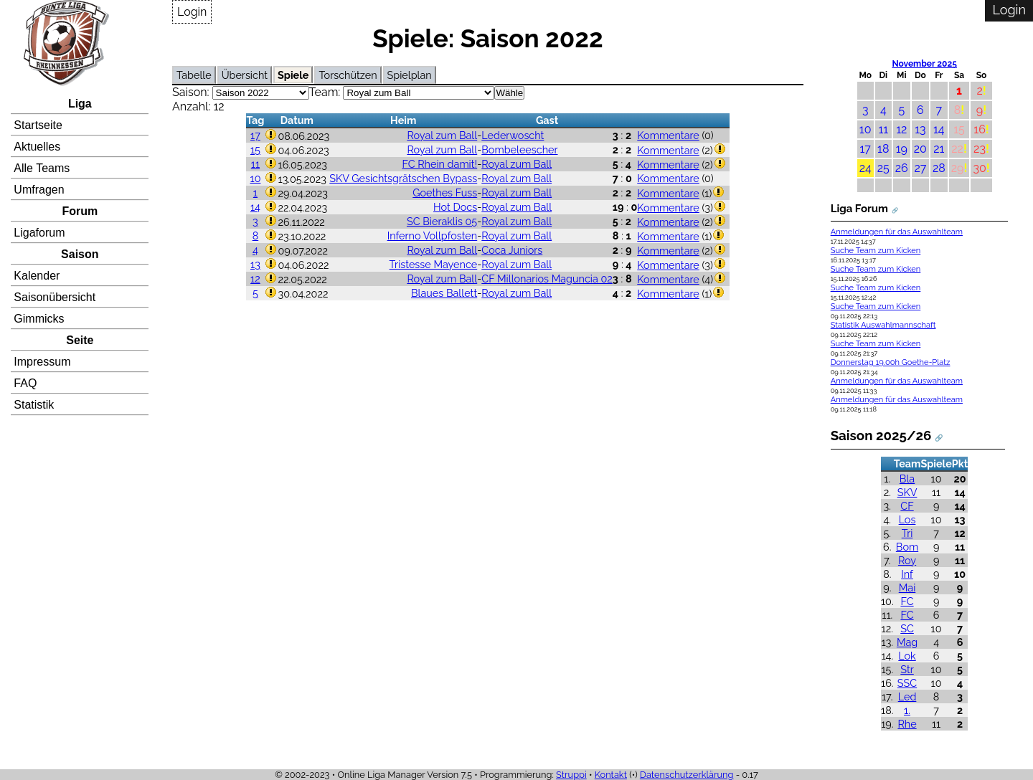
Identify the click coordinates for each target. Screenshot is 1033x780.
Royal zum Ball (442, 135)
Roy (907, 560)
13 (255, 264)
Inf (907, 574)
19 (901, 149)
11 (255, 164)
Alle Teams (42, 168)
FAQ (25, 383)
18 (883, 149)
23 (979, 149)
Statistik (34, 405)
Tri (907, 533)
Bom (907, 547)
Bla (907, 478)
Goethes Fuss (444, 192)
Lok (906, 656)
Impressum (42, 362)
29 (957, 168)
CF (906, 506)
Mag (907, 642)
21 (938, 149)
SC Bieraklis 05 (442, 221)
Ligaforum (39, 233)
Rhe (906, 724)
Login (192, 12)
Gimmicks (39, 319)
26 (901, 168)
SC (907, 628)
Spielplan (409, 75)
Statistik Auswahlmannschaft (883, 325)
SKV (907, 492)
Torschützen (348, 75)
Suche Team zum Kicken (876, 250)
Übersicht (245, 75)
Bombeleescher (519, 149)
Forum (80, 211)
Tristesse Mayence (434, 264)
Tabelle (194, 75)
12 (255, 278)
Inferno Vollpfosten (432, 235)
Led (907, 696)
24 (865, 168)
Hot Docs (455, 207)
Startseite (38, 125)
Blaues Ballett (444, 293)
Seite (79, 340)
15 (255, 149)
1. (907, 710)
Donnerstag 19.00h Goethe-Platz (891, 362)
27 (920, 168)
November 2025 (924, 64)
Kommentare (668, 135)
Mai (907, 587)
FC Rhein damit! (439, 164)
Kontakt (611, 774)
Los (907, 519)
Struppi (571, 774)
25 (883, 168)
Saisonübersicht (54, 297)
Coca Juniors (511, 250)
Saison (79, 254)
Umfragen (39, 190)
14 (255, 207)
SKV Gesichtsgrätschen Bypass (403, 178)
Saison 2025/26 (881, 435)
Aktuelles (37, 147)
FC (906, 601)
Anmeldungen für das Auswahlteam (897, 232)
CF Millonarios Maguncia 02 (547, 278)
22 (957, 149)
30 (979, 168)
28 (939, 168)
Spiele (293, 75)
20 (920, 149)
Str (906, 669)
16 (979, 129)
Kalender (37, 276)
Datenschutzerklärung (687, 774)
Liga (80, 104)
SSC (907, 683)
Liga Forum (859, 208)
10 (255, 178)
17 (255, 135)
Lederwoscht (512, 135)
